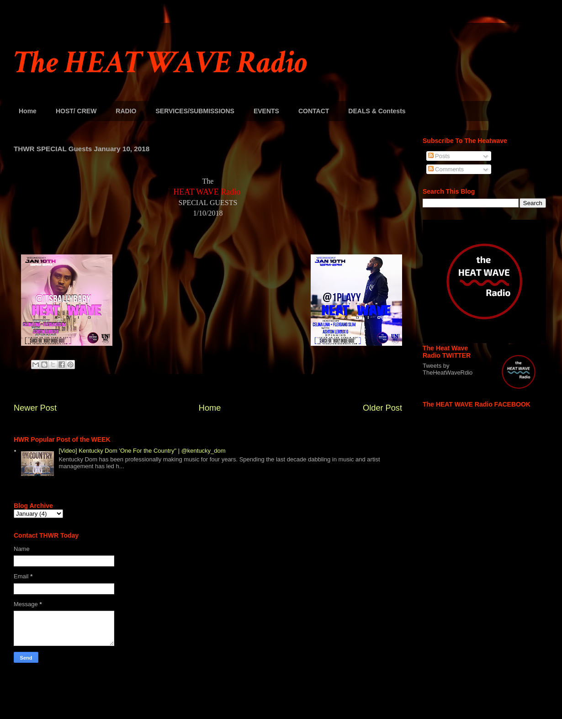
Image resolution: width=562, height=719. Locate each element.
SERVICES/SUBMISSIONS (194, 111)
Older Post (382, 407)
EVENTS (266, 111)
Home (28, 111)
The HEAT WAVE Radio (160, 63)
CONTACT (313, 111)
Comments (446, 169)
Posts (439, 156)
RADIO (126, 111)
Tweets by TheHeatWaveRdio (447, 369)
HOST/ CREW (76, 111)
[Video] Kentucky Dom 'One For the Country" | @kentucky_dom (141, 450)
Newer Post (35, 407)
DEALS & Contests (376, 111)
